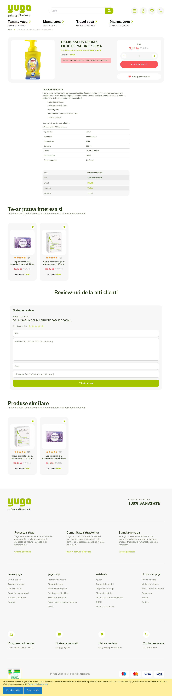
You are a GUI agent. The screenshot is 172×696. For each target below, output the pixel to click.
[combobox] (81, 11)
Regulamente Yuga (105, 588)
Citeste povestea (22, 551)
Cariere (145, 602)
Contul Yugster (15, 579)
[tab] (18, 574)
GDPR (99, 602)
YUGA (72, 55)
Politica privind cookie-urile (38, 684)
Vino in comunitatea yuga (78, 551)
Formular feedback (17, 597)
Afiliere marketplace (57, 588)
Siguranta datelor (104, 593)
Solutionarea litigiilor (58, 593)
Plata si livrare (14, 588)
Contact (12, 602)
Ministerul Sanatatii (57, 597)
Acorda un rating (20, 326)
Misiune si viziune (150, 584)
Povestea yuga (149, 579)
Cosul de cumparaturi (18, 593)
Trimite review (86, 383)
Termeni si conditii (105, 584)
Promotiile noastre (57, 579)
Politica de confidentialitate (109, 597)
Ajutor (99, 579)
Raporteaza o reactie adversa (62, 602)
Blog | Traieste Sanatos (153, 588)
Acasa (10, 30)
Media (145, 597)
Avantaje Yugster (16, 584)
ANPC (51, 606)
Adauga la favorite (141, 76)
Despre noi (147, 593)
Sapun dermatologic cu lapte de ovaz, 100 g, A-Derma (54, 264)
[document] (86, 687)
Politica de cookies (105, 606)
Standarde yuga (55, 584)
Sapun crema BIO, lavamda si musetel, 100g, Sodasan (22, 264)
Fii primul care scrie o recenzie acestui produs (81, 50)
